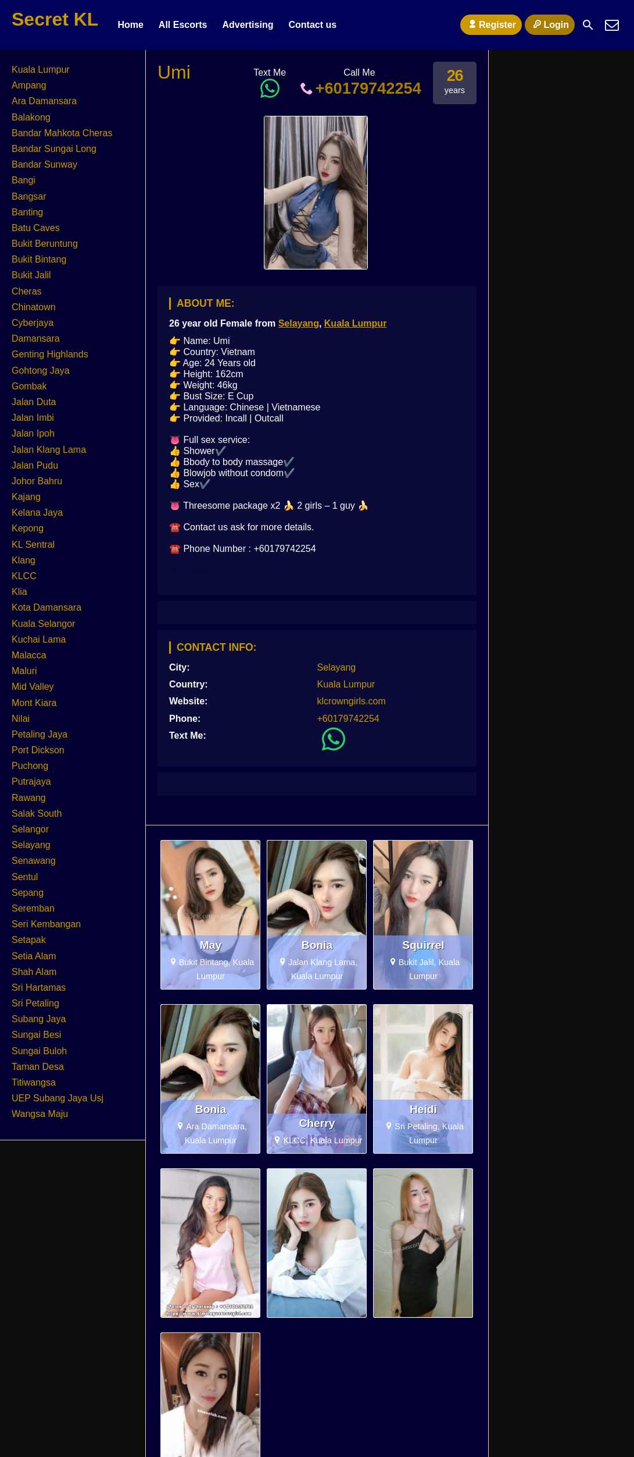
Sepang (28, 893)
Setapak (29, 940)
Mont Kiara (34, 703)
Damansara (36, 338)
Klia (19, 592)
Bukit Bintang (39, 259)
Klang (23, 560)
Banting (27, 212)
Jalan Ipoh (33, 433)
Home (130, 25)
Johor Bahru (37, 481)
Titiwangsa (34, 1082)
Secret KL (55, 19)
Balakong (31, 117)
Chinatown (34, 307)
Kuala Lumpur (355, 323)
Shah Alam (34, 972)
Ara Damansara (44, 101)
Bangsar (29, 196)
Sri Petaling (35, 1003)
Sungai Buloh (39, 1051)
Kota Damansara (46, 607)
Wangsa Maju (40, 1114)
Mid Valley (33, 687)
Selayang (298, 323)
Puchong (30, 766)
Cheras (27, 291)
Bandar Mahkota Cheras (62, 133)
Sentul (25, 877)
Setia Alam (34, 956)
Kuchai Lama (39, 639)
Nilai (21, 719)
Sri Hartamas (39, 987)
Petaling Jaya (39, 734)
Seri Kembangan (46, 924)
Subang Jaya (39, 1019)
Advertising (247, 25)
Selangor (30, 829)
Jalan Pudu (35, 465)
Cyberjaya (32, 323)
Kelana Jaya (37, 512)
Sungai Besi (36, 1035)
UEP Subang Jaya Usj (57, 1098)
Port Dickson (38, 750)
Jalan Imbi (33, 418)
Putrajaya (31, 781)
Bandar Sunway (44, 164)
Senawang (34, 861)
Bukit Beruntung (45, 244)
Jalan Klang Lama (49, 450)
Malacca (29, 655)
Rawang (29, 798)
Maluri (24, 671)
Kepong (28, 528)
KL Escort (191, 568)
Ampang (29, 85)
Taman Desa (38, 1067)
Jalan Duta (34, 402)
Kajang (26, 497)
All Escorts (183, 25)
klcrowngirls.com (351, 701)
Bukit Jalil (31, 275)
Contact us (312, 25)
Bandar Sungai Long (54, 149)
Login (550, 24)
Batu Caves (36, 228)
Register (491, 24)
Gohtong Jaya (41, 370)
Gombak (29, 386)
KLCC (24, 576)
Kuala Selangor (43, 624)
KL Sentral (33, 545)
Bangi (23, 180)
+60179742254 (359, 88)
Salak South (37, 813)
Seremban (33, 908)
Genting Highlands (50, 354)
